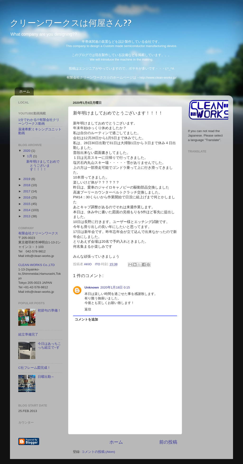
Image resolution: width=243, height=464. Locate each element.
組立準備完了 (28, 334)
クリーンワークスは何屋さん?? (71, 22)
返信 (87, 309)
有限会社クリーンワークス (38, 233)
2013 (27, 216)
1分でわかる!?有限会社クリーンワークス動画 (38, 121)
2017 (27, 191)
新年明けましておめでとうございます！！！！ (43, 165)
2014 (27, 210)
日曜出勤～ (46, 377)
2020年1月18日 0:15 (115, 287)
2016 (27, 197)
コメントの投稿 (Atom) (98, 452)
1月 (30, 156)
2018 (27, 185)
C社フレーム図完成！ (34, 367)
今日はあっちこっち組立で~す (49, 345)
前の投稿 (168, 442)
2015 (27, 204)
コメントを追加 (86, 319)
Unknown (91, 287)
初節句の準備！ (49, 310)
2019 (27, 179)
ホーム (24, 91)
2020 (27, 150)
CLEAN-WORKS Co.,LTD (36, 265)
